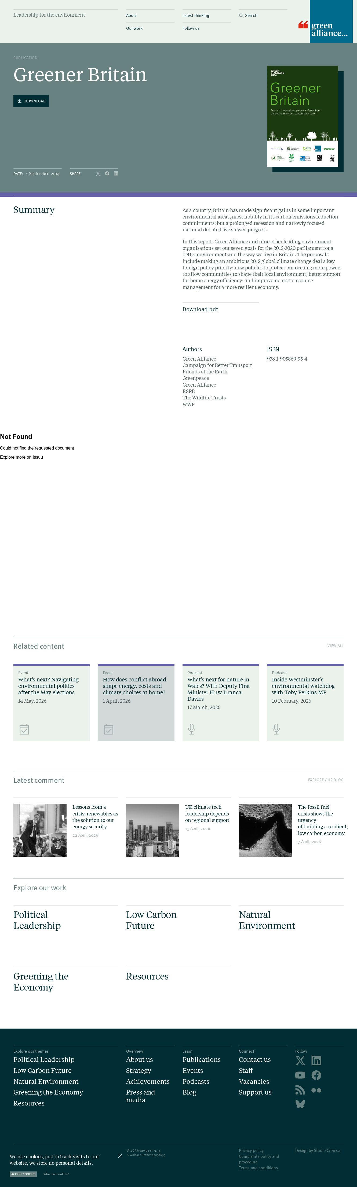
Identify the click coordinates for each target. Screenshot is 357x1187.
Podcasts (196, 1081)
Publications (202, 1059)
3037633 (159, 1154)
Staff (246, 1070)
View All (335, 646)
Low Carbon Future (42, 1070)
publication (25, 57)
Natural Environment (46, 1081)
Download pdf (219, 309)
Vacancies (254, 1081)
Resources (29, 1103)
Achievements (148, 1081)
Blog (189, 1092)
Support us (255, 1092)
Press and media (140, 1096)
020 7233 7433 (149, 1150)
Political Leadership (44, 1059)
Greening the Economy (48, 1092)
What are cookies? (56, 1174)
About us (139, 1059)
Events (193, 1070)
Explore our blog (326, 780)
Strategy (138, 1070)
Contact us (255, 1059)
